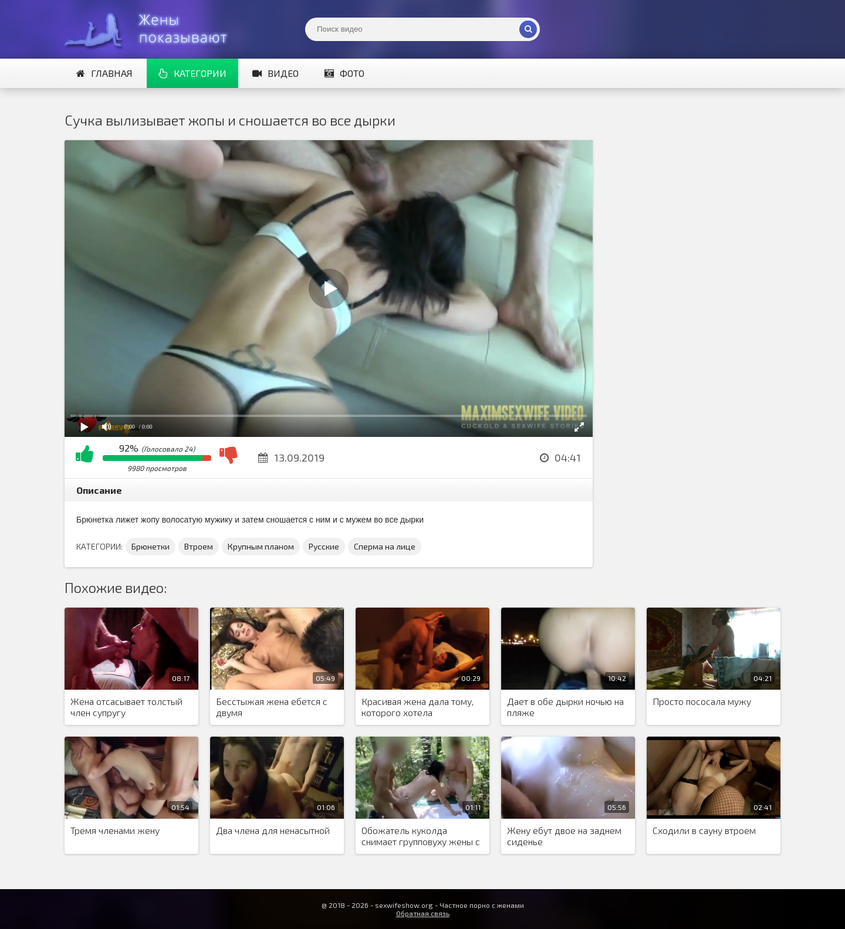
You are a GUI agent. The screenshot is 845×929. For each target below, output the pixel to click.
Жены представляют (153, 29)
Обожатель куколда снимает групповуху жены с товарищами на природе (420, 836)
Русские (324, 546)
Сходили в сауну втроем (704, 830)
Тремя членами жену (115, 830)
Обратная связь (422, 913)
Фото (344, 73)
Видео (275, 73)
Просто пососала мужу (702, 701)
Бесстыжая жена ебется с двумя (271, 707)
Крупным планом (261, 546)
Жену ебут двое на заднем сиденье (564, 836)
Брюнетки (150, 546)
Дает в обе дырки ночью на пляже (565, 707)
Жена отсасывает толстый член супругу (126, 707)
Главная (104, 73)
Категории (192, 73)
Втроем (198, 546)
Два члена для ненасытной (273, 830)
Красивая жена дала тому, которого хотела (417, 707)
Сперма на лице (384, 546)
